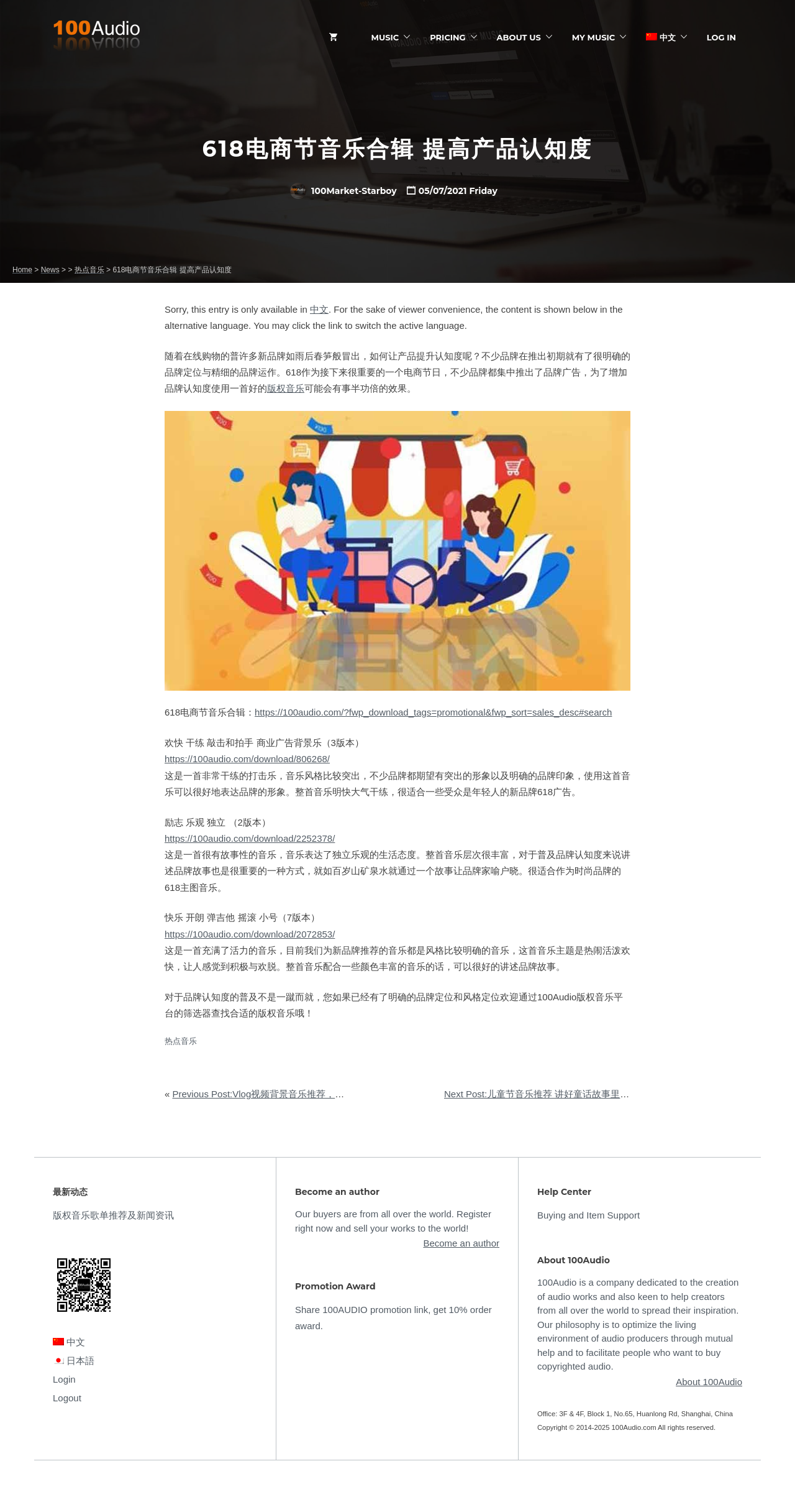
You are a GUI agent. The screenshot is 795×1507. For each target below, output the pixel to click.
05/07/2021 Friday (458, 190)
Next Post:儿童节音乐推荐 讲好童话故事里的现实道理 (555, 1094)
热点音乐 (181, 1041)
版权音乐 (285, 388)
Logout (67, 1398)
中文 (661, 37)
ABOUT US (519, 37)
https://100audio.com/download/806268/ (247, 759)
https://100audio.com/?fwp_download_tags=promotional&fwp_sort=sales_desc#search (433, 712)
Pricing (447, 37)
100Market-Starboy (343, 190)
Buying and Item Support (588, 1215)
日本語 (73, 1360)
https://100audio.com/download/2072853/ (250, 934)
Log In (721, 37)
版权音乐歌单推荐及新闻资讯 (113, 1215)
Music (385, 37)
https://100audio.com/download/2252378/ (250, 838)
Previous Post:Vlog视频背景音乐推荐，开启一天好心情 (287, 1094)
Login (64, 1379)
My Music (593, 37)
